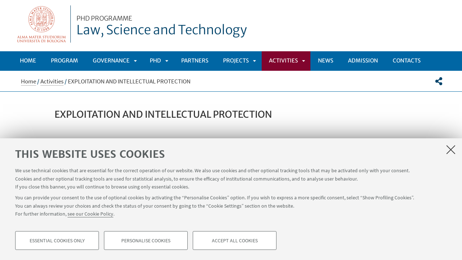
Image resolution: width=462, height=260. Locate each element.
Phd (155, 60)
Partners (194, 60)
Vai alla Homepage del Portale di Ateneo (42, 24)
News (325, 60)
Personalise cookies (145, 240)
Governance (111, 60)
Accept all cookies (235, 240)
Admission (363, 60)
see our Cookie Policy (90, 214)
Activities (283, 60)
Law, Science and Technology (162, 26)
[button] (438, 81)
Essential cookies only (57, 240)
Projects (236, 60)
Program (64, 60)
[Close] (451, 149)
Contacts (406, 60)
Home (28, 60)
